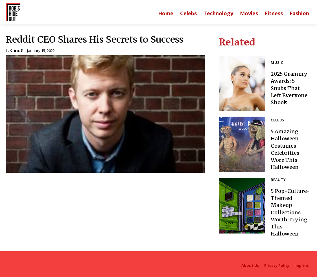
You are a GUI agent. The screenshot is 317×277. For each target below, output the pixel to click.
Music (276, 63)
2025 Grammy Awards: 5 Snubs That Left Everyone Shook (289, 88)
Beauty (277, 180)
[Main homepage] (166, 13)
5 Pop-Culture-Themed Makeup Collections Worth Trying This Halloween (290, 212)
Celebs (276, 120)
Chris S (16, 51)
